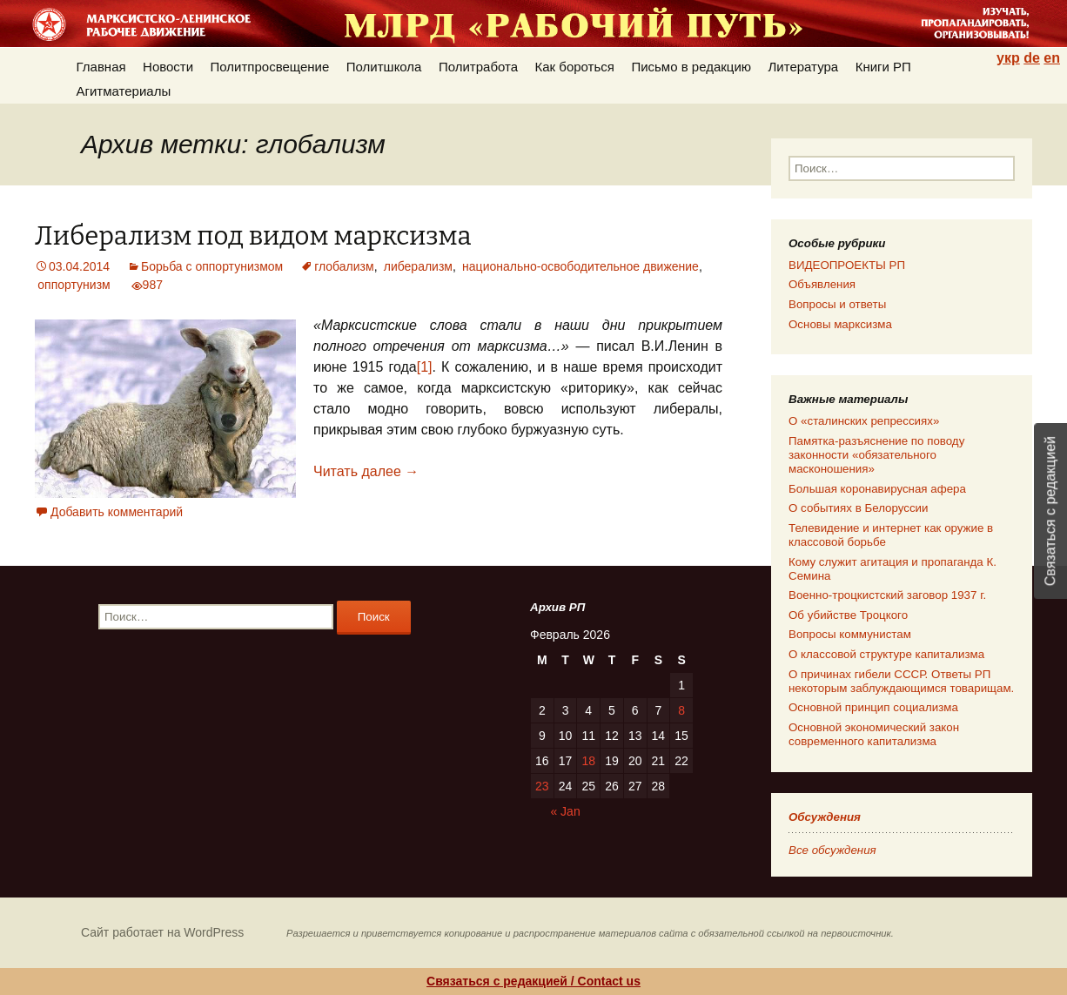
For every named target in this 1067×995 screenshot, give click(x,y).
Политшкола (384, 66)
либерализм (418, 266)
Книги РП (883, 66)
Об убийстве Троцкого (848, 615)
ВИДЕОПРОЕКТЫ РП (847, 265)
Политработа (478, 66)
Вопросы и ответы (837, 304)
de (1031, 57)
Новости (168, 66)
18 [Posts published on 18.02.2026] (588, 761)
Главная (101, 66)
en (1052, 57)
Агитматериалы (124, 91)
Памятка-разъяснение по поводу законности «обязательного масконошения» (876, 454)
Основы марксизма (840, 324)
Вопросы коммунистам (850, 634)
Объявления (822, 284)
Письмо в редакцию (691, 66)
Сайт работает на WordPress (162, 932)
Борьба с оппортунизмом (212, 266)
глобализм (343, 266)
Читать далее (366, 471)
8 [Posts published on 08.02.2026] (681, 710)
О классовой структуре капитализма (886, 654)
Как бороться (574, 66)
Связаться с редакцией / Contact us (533, 981)
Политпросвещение (270, 66)
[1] (425, 367)
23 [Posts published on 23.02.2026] (542, 786)
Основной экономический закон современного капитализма (874, 734)
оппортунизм (73, 285)
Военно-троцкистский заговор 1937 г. (887, 595)
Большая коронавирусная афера (877, 488)
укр (1008, 57)
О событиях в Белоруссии (858, 507)
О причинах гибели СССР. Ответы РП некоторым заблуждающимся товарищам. (901, 681)
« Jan (565, 811)
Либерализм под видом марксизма (253, 236)
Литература (803, 66)
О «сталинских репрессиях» (864, 420)
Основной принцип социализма (873, 707)
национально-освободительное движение (580, 266)
